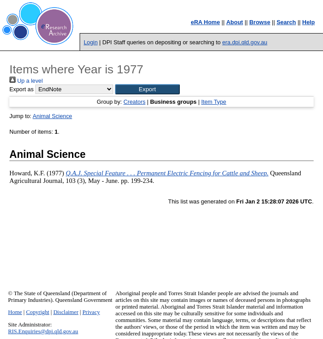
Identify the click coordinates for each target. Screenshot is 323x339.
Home (15, 312)
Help (308, 22)
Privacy (91, 312)
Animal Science (52, 116)
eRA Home (205, 22)
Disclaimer (65, 312)
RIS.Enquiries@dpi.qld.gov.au (43, 331)
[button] (147, 89)
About (234, 22)
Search (286, 22)
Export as (21, 89)
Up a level (25, 80)
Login (91, 42)
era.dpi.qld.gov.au (245, 42)
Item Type (213, 101)
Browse (259, 22)
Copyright (37, 312)
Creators (134, 101)
